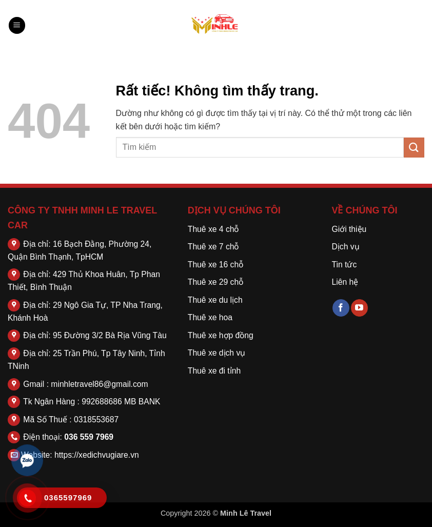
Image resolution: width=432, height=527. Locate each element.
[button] (17, 25)
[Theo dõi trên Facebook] (340, 308)
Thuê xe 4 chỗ (213, 229)
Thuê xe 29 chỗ (215, 282)
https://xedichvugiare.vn (96, 455)
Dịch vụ (345, 246)
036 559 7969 (88, 437)
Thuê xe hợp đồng (220, 335)
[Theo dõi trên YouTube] (359, 308)
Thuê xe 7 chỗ (213, 246)
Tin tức (344, 264)
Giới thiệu (348, 229)
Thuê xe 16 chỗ (215, 264)
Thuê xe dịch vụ (216, 352)
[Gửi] (414, 148)
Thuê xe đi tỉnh (214, 370)
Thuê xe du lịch (215, 300)
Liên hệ (344, 282)
